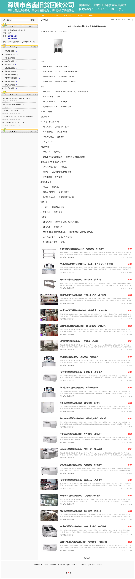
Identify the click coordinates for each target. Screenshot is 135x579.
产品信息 (55, 15)
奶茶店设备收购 (10, 54)
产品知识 (79, 15)
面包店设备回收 (10, 68)
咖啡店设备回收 (10, 61)
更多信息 (87, 558)
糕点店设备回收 (10, 88)
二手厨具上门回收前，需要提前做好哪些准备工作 (19, 116)
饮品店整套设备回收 (11, 75)
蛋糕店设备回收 (10, 81)
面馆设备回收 (9, 64)
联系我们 (92, 15)
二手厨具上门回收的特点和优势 (13, 110)
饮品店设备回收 (10, 51)
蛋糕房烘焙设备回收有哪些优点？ (14, 104)
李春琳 (99, 564)
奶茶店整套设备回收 (11, 78)
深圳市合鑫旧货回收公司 (67, 257)
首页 (43, 15)
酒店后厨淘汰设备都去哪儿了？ (13, 122)
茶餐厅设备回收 (10, 58)
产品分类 (67, 15)
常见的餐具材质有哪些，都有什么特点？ (16, 98)
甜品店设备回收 (10, 85)
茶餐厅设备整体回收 (11, 71)
